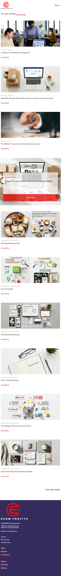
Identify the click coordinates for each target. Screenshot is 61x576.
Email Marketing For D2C (10, 243)
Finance (3, 561)
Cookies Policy (6, 542)
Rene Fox (10, 49)
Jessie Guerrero (15, 240)
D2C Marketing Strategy (10, 335)
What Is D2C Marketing (9, 380)
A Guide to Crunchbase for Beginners (15, 53)
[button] (53, 490)
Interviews (4, 565)
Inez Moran (11, 95)
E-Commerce (5, 555)
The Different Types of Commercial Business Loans (20, 144)
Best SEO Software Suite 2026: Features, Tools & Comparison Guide (27, 98)
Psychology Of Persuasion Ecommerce (16, 426)
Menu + (57, 5)
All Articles (21, 15)
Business (3, 49)
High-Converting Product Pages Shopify (17, 472)
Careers (3, 537)
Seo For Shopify (7, 289)
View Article (5, 57)
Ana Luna (10, 141)
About (3, 548)
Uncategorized (5, 240)
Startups (4, 568)
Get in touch (5, 539)
